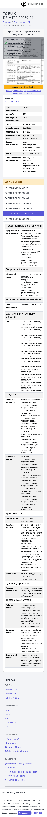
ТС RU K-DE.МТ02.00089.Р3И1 (19, 208)
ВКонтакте (10, 767)
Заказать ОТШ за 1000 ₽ (23, 87)
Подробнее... (37, 812)
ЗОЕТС (8, 718)
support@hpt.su (13, 747)
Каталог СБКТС (12, 693)
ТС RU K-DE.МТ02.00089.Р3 (18, 203)
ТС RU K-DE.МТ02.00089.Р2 (18, 198)
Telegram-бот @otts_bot (17, 751)
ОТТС (7, 710)
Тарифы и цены (12, 697)
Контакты (10, 743)
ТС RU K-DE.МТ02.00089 (16, 187)
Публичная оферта (15, 775)
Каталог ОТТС (11, 689)
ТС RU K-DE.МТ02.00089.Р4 (19, 213)
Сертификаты (11, 722)
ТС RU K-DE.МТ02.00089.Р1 (18, 193)
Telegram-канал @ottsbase (18, 763)
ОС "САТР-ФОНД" (12, 101)
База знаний (12, 739)
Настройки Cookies (15, 779)
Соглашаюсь (24, 813)
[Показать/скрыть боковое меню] (6, 4)
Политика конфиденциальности (21, 771)
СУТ (6, 726)
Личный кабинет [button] (32, 4)
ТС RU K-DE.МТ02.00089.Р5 (18, 219)
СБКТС (8, 714)
